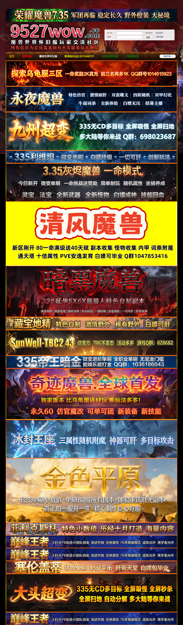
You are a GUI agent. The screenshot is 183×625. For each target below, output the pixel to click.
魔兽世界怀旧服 (48, 56)
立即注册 (159, 37)
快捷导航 (167, 56)
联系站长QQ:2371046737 (79, 56)
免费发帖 (27, 56)
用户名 (109, 33)
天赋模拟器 (132, 56)
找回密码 (159, 33)
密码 (109, 37)
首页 (11, 56)
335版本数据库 (109, 56)
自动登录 (148, 33)
